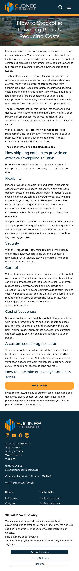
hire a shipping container (39, 147)
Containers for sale (50, 498)
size (63, 221)
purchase (66, 318)
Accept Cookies (39, 552)
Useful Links (47, 492)
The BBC (10, 109)
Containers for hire (50, 503)
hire (55, 318)
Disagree (40, 564)
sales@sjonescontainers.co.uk (22, 470)
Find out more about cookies (21, 537)
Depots (9, 492)
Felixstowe (11, 498)
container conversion (59, 362)
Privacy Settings (39, 558)
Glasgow (10, 503)
